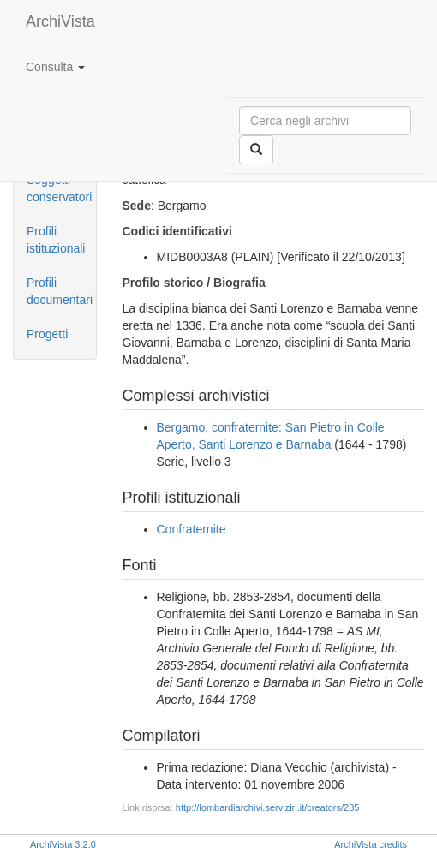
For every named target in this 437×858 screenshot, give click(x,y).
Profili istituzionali (56, 239)
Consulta (55, 67)
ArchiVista (60, 21)
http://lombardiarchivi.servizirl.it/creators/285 (268, 807)
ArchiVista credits (370, 844)
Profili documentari (60, 291)
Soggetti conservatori (59, 188)
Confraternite (191, 529)
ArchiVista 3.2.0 (63, 844)
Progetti (47, 334)
